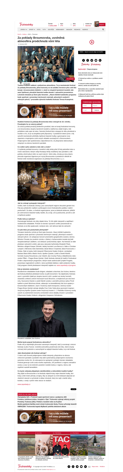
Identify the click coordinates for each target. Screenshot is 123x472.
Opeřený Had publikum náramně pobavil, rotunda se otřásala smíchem (43, 458)
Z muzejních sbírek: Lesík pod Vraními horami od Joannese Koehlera (25, 458)
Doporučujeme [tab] (92, 69)
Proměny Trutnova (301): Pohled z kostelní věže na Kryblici (40, 402)
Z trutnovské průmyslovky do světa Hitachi (61, 457)
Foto (38, 29)
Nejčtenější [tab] (82, 69)
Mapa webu (95, 466)
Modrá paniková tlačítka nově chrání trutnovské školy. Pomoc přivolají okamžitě (47, 404)
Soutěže (51, 29)
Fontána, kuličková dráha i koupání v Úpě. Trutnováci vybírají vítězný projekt (46, 399)
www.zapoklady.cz (24, 384)
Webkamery (60, 29)
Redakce (77, 29)
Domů (19, 34)
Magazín (101, 24)
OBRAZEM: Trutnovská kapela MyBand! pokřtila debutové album (42, 406)
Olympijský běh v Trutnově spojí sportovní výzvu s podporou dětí (42, 397)
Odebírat (96, 110)
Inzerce (85, 29)
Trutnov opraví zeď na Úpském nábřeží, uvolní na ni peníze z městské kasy (96, 458)
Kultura (24, 34)
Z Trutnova (22, 433)
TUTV (44, 29)
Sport (31, 29)
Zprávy (23, 29)
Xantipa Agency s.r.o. (51, 469)
